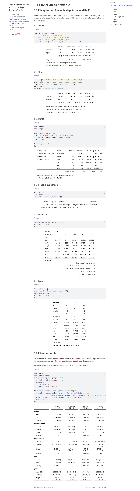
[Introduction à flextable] (43, 487)
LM (113, 12)
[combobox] (22, 10)
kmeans (115, 19)
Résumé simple (116, 24)
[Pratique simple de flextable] (95, 487)
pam (114, 22)
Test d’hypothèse (118, 17)
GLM (114, 9)
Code (37, 29)
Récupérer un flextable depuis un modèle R (122, 6)
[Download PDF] (19, 10)
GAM (114, 14)
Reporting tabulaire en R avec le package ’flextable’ (19, 7)
